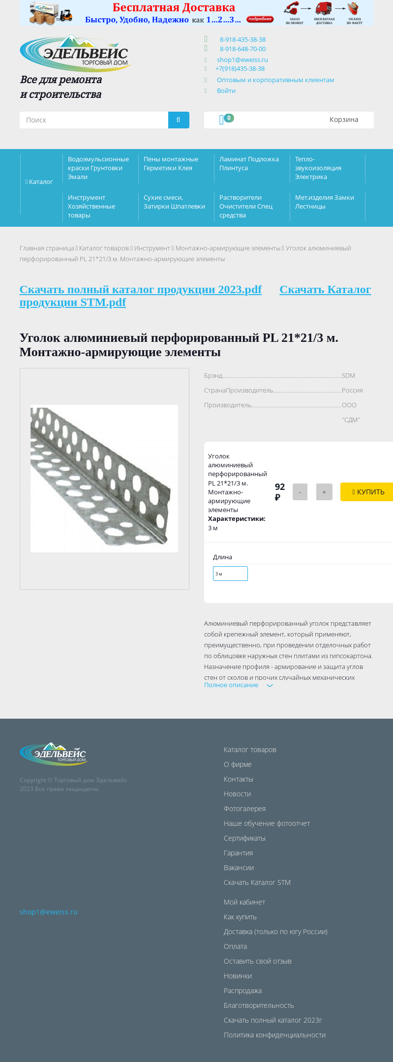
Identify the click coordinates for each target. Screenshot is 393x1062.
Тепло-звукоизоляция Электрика (318, 167)
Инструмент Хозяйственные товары (91, 206)
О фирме (238, 764)
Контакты (238, 779)
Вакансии (239, 867)
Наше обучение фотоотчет (267, 823)
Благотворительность (259, 1005)
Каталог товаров (104, 247)
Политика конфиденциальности (275, 1034)
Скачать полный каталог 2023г (273, 1020)
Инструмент (152, 247)
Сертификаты (245, 838)
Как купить (240, 916)
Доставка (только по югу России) (276, 931)
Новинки (238, 975)
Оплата (235, 946)
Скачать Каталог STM (257, 882)
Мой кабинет (244, 902)
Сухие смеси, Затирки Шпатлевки (174, 202)
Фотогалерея (245, 808)
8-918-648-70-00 (241, 48)
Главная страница (47, 247)
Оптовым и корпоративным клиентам (275, 79)
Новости (237, 793)
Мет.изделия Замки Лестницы (324, 202)
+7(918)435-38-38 (240, 68)
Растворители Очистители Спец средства (245, 206)
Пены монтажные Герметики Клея (171, 163)
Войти (226, 90)
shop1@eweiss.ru (242, 59)
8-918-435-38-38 (241, 39)
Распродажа (243, 990)
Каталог (41, 181)
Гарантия (238, 852)
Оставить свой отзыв (258, 961)
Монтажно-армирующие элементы (228, 247)
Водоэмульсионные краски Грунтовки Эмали (98, 167)
